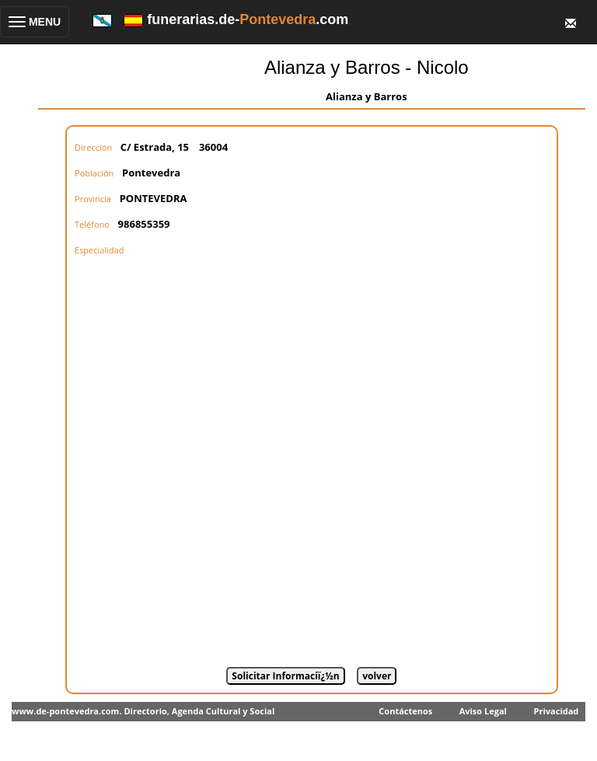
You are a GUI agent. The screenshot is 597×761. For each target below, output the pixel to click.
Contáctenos (405, 711)
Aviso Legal (483, 711)
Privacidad (556, 711)
